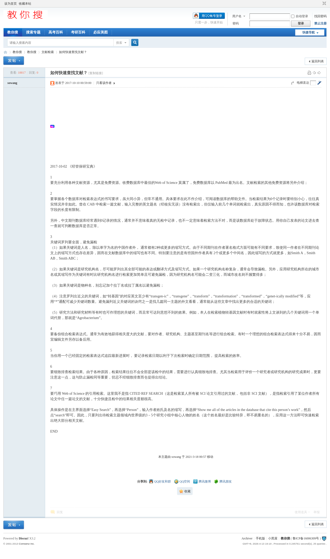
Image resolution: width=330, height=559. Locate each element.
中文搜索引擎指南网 (5, 52)
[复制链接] (95, 73)
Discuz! (24, 538)
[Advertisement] (188, 126)
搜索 (119, 43)
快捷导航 (308, 32)
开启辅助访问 (319, 3)
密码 (236, 23)
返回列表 (317, 61)
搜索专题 (33, 32)
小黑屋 (272, 538)
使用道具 (301, 512)
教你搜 (12, 32)
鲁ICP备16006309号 (306, 538)
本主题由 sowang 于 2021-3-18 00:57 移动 (185, 457)
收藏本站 (25, 3)
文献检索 (48, 52)
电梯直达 (303, 82)
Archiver (247, 538)
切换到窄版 (324, 3)
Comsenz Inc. (27, 543)
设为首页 (10, 3)
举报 (317, 512)
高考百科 (55, 32)
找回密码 (320, 16)
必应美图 (100, 32)
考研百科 (78, 32)
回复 (60, 512)
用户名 (237, 16)
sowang (12, 83)
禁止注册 (320, 23)
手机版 (260, 538)
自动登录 (299, 16)
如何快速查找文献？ (73, 52)
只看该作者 (104, 83)
